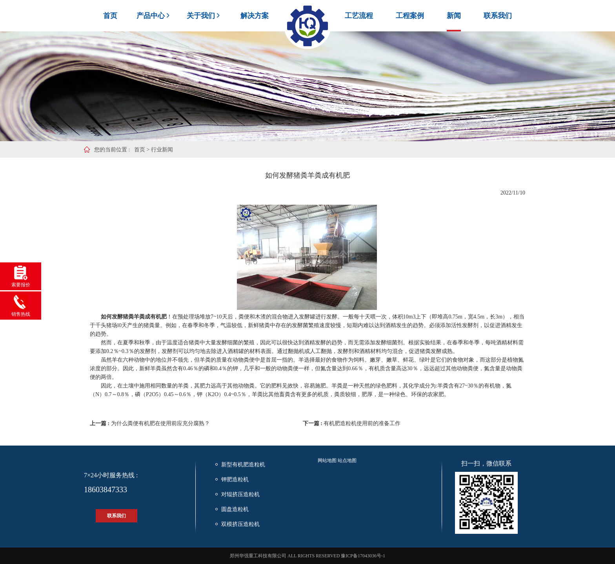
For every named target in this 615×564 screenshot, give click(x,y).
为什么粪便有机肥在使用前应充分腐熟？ (160, 423)
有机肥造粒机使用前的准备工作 (362, 423)
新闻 (454, 16)
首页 (110, 16)
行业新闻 (162, 150)
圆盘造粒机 (235, 509)
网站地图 (327, 460)
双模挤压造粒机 (240, 524)
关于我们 (204, 16)
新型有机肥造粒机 (243, 465)
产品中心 (153, 16)
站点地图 (347, 460)
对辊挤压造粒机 (240, 494)
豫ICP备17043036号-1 (363, 556)
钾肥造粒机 (235, 479)
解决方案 (254, 16)
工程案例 (410, 16)
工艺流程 (359, 16)
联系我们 (498, 16)
